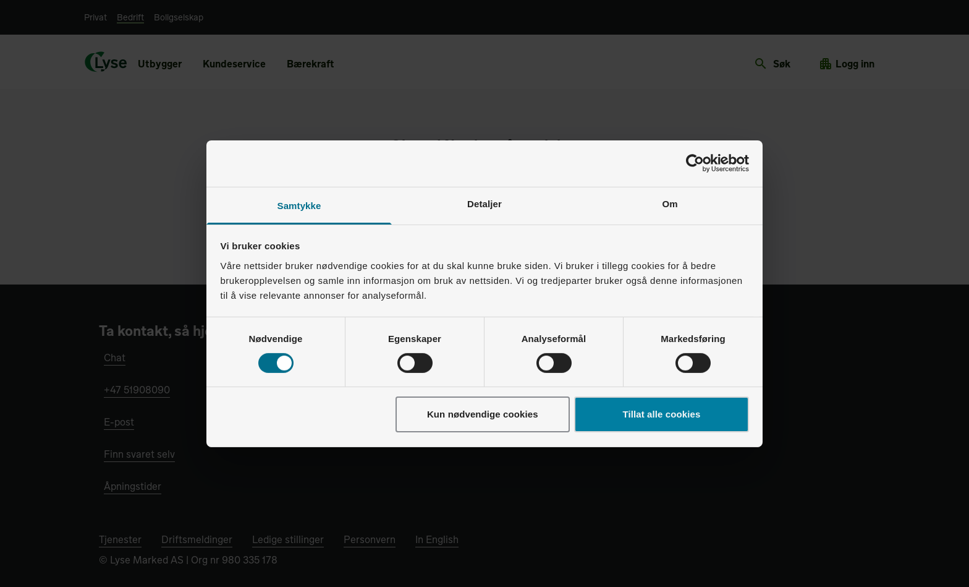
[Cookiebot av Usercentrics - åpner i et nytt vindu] (695, 163)
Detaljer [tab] (484, 203)
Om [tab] (669, 203)
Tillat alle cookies (662, 414)
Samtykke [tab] (299, 205)
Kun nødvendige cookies (482, 414)
